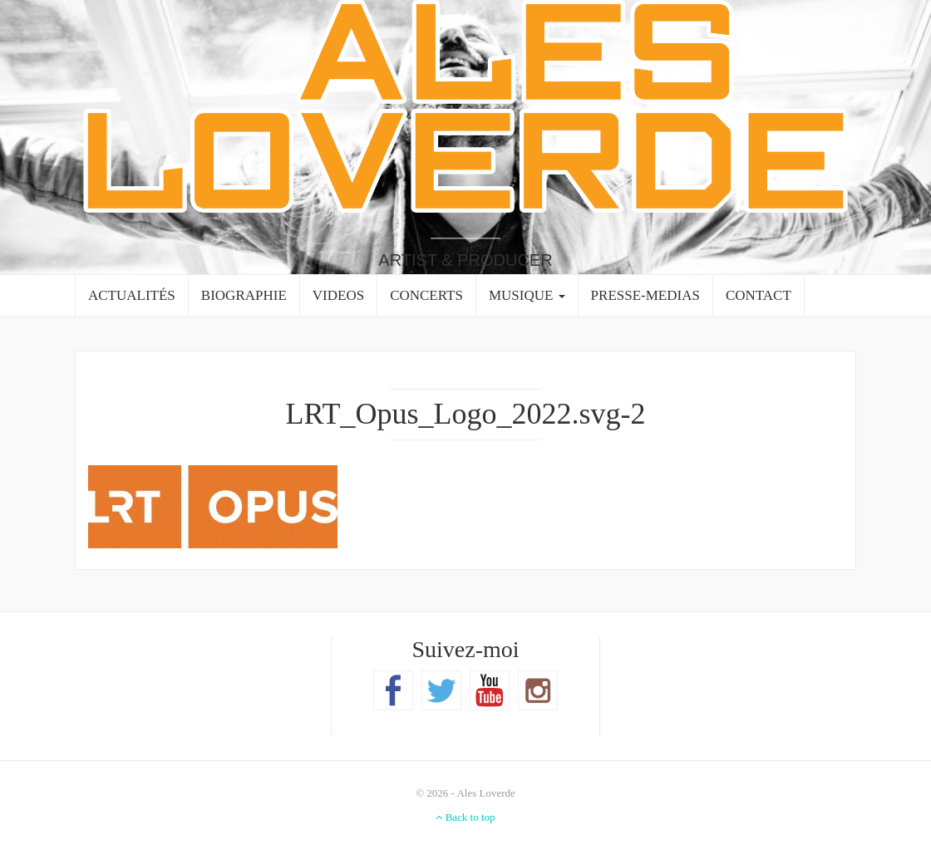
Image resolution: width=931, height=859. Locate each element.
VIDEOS (338, 295)
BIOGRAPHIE (244, 295)
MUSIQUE (527, 295)
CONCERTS (426, 295)
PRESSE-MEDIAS (645, 295)
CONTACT (758, 295)
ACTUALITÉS (131, 295)
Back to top (465, 817)
